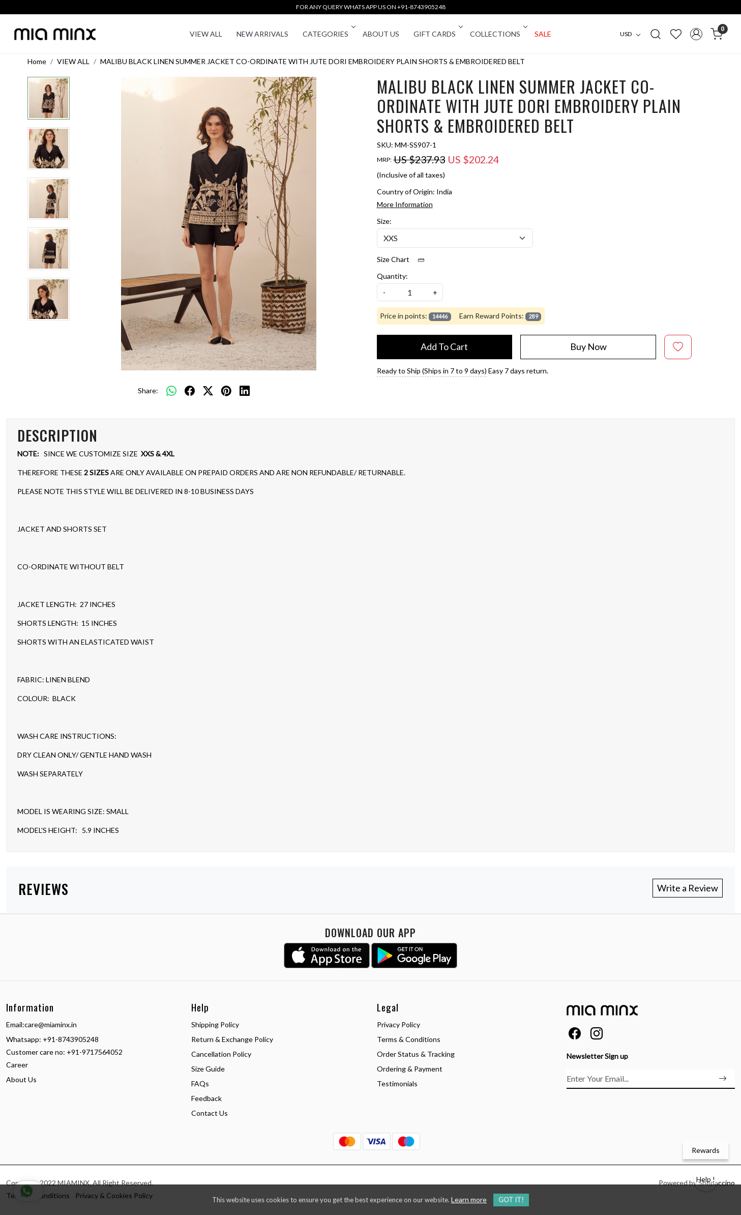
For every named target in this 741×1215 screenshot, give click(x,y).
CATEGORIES (328, 34)
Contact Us (209, 1113)
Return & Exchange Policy (232, 1039)
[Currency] (632, 34)
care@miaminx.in (50, 1024)
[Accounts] (696, 34)
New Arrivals (262, 34)
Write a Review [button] (687, 887)
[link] (655, 33)
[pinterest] (226, 390)
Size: (384, 221)
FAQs (200, 1083)
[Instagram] (596, 1035)
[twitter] (208, 390)
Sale (543, 34)
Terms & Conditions (408, 1039)
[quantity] (410, 292)
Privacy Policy (398, 1024)
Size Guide (208, 1068)
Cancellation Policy (221, 1054)
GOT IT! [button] (511, 1200)
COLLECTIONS (498, 34)
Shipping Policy (215, 1024)
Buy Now (588, 346)
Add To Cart (444, 346)
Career (17, 1064)
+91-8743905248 (71, 1039)
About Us (381, 34)
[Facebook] (575, 1035)
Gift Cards (437, 34)
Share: (148, 390)
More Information (405, 204)
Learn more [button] (469, 1199)
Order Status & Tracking (416, 1054)
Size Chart (404, 259)
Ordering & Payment (409, 1068)
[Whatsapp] (171, 390)
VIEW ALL (206, 34)
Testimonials (397, 1083)
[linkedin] (244, 390)
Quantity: (392, 276)
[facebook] (190, 390)
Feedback (206, 1098)
